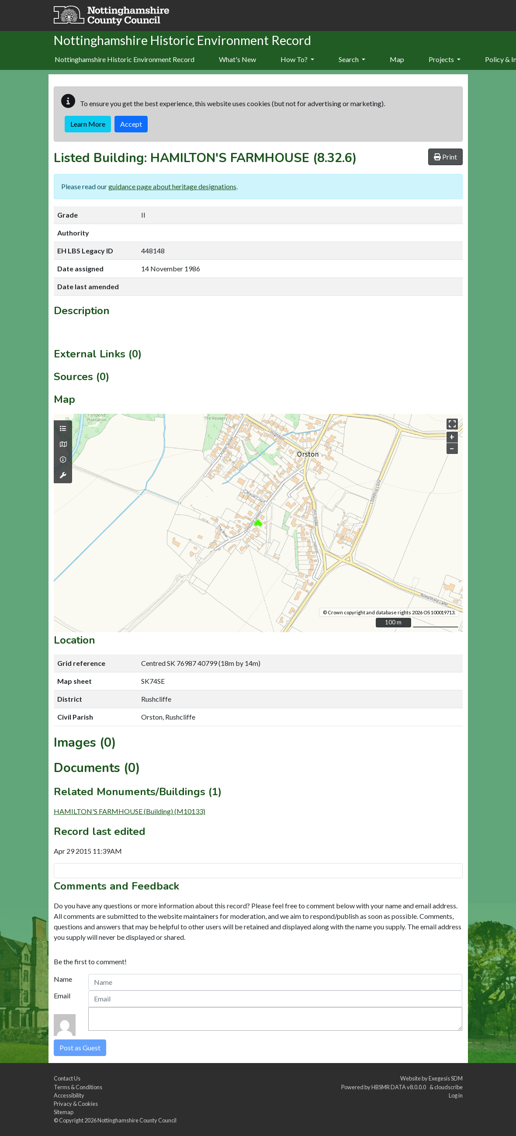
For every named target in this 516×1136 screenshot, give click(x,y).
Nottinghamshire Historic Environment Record (124, 59)
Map (397, 59)
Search (352, 59)
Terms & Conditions (78, 1087)
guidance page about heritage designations (172, 186)
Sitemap (63, 1111)
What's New (237, 59)
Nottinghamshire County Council (137, 1120)
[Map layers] (63, 428)
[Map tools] (63, 475)
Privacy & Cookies (76, 1103)
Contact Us (67, 1078)
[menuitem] (237, 60)
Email (62, 995)
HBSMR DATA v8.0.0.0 (399, 1087)
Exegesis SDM (446, 1078)
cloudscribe (448, 1087)
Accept (131, 124)
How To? (297, 59)
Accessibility (69, 1095)
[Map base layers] (63, 444)
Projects (445, 59)
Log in (456, 1095)
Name (63, 979)
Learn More (87, 124)
